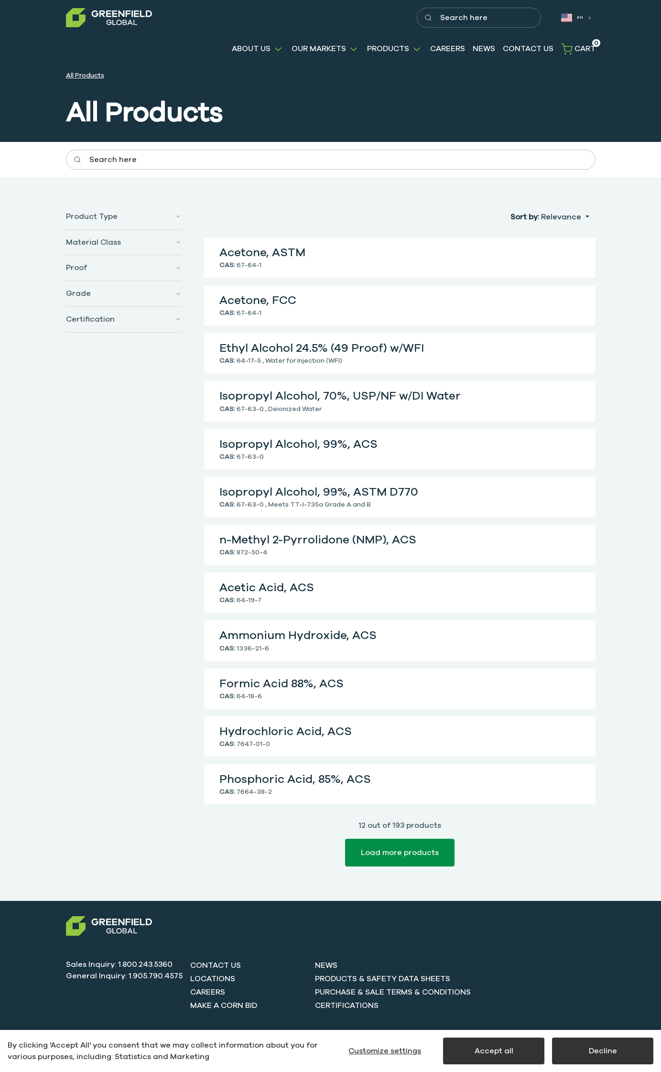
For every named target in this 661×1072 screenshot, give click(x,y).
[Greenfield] (109, 18)
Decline (603, 1051)
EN (572, 17)
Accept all (494, 1051)
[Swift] (109, 926)
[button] (258, 49)
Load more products (400, 852)
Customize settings (384, 1051)
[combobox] (576, 18)
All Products (85, 75)
